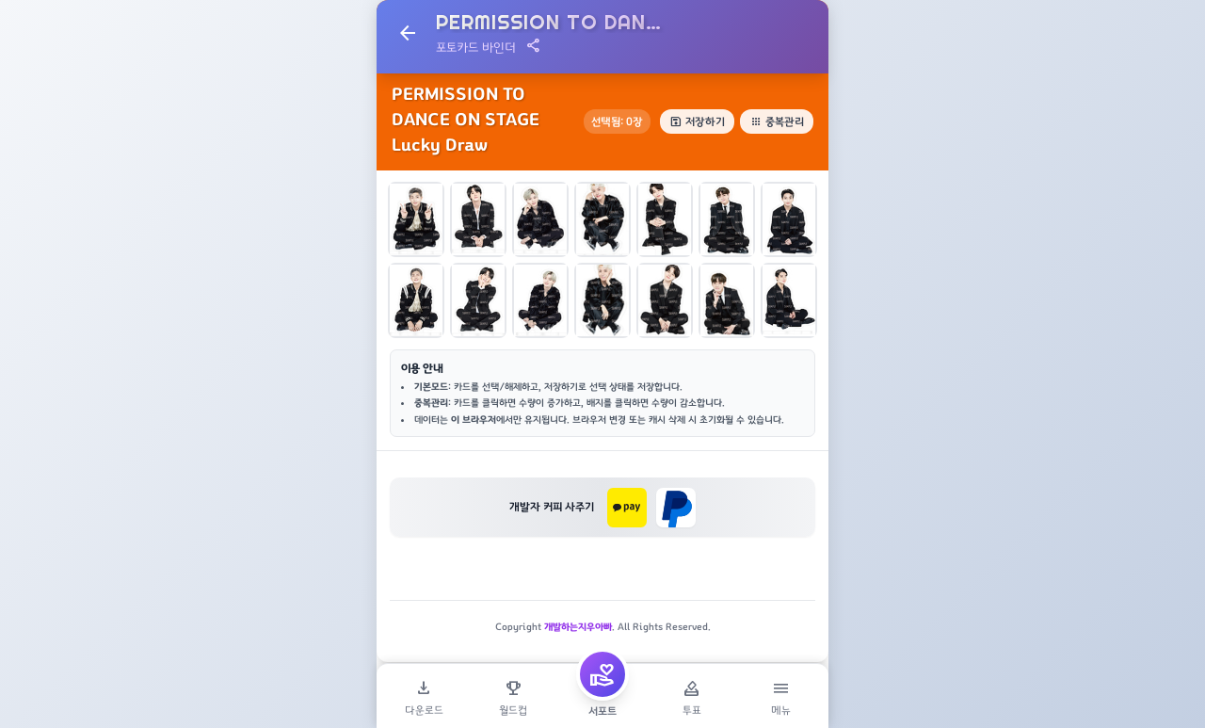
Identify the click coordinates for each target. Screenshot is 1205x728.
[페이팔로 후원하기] (676, 507)
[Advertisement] (602, 590)
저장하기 (697, 121)
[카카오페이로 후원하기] (627, 507)
